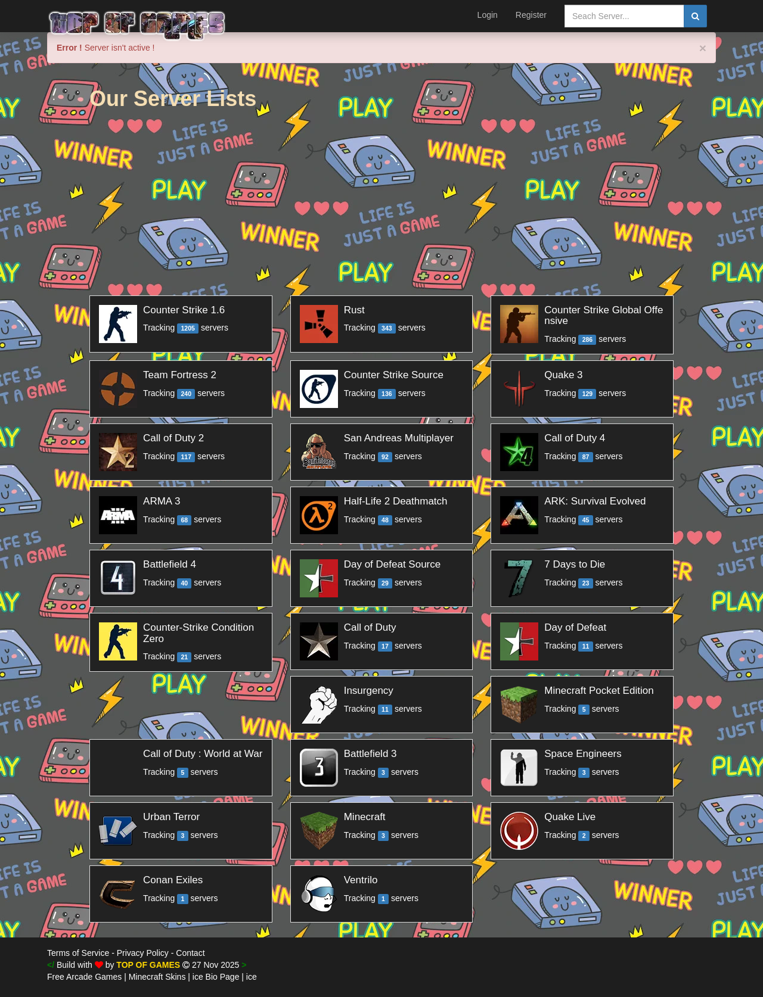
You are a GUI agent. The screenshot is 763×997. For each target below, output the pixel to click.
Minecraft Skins (157, 977)
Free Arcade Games (84, 977)
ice (251, 977)
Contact (190, 953)
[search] (695, 16)
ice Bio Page (216, 977)
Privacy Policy (143, 953)
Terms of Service (78, 953)
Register (531, 15)
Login (487, 15)
